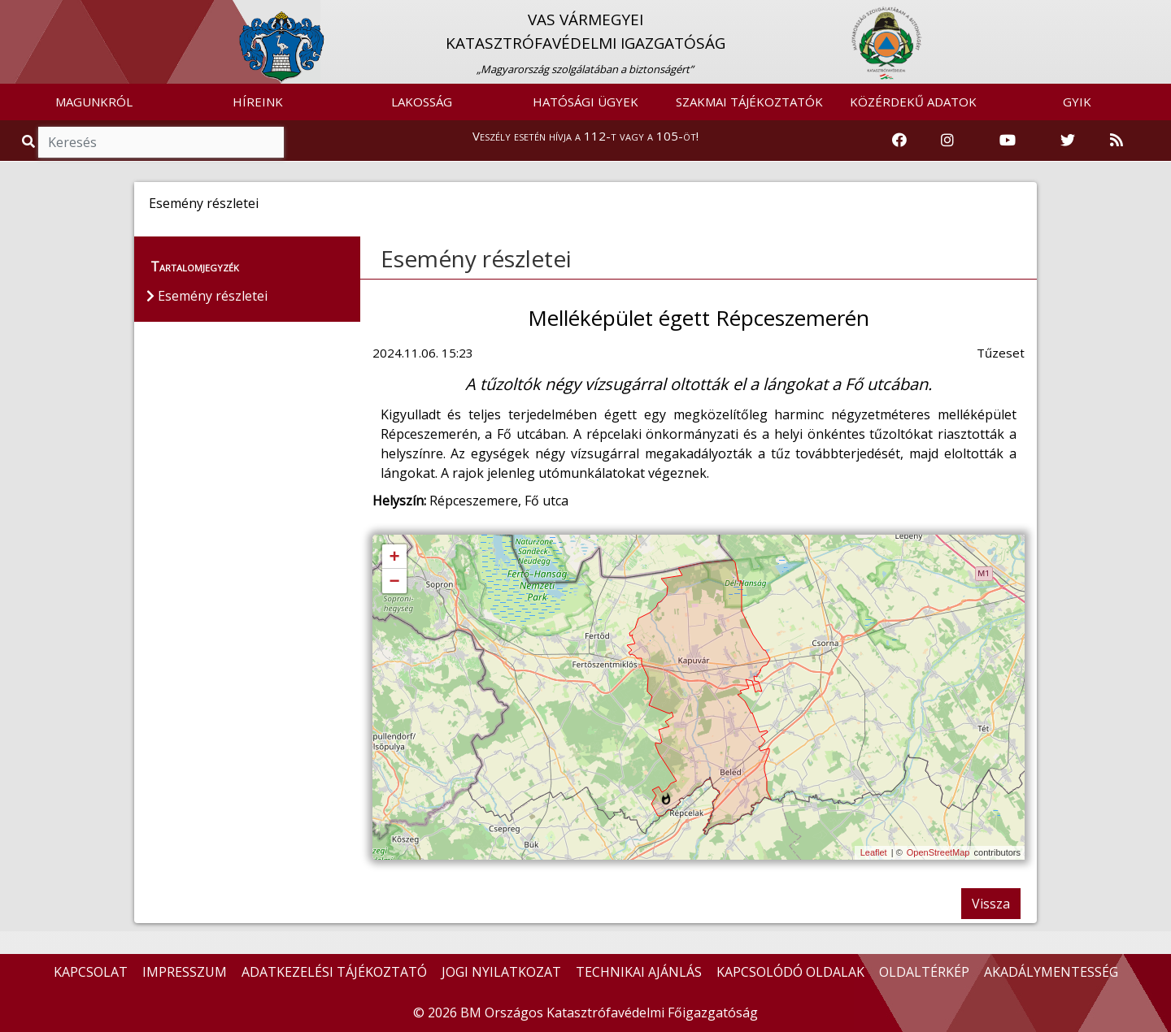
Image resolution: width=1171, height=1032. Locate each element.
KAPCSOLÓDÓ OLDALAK (790, 972)
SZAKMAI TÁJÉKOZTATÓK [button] (749, 101)
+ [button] (394, 557)
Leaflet (873, 852)
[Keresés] (161, 142)
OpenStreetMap (938, 852)
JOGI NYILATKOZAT (501, 972)
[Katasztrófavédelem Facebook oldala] (899, 140)
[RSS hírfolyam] (1116, 140)
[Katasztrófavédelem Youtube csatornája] (1007, 140)
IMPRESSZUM (184, 972)
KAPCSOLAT (91, 972)
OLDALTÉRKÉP (924, 972)
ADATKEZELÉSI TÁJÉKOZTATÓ (334, 972)
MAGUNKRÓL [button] (94, 101)
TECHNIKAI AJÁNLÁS (639, 972)
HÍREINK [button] (258, 101)
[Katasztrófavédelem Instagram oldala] (947, 140)
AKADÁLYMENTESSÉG (1051, 972)
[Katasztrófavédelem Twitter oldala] (1068, 140)
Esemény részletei (476, 258)
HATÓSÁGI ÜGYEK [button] (585, 101)
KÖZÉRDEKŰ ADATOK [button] (913, 101)
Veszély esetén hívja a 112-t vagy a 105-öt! (585, 136)
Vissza (991, 904)
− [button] (394, 581)
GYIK (1077, 101)
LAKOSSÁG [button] (421, 101)
